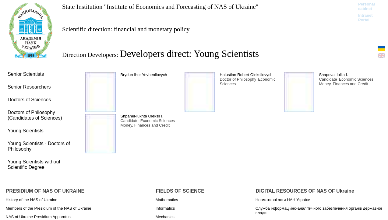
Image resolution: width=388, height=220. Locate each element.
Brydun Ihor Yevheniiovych (143, 74)
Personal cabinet (366, 6)
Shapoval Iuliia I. (333, 74)
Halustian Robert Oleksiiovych (246, 74)
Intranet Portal (365, 17)
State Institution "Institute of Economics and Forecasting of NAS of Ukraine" (160, 6)
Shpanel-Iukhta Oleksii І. (141, 116)
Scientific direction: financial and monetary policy (126, 29)
